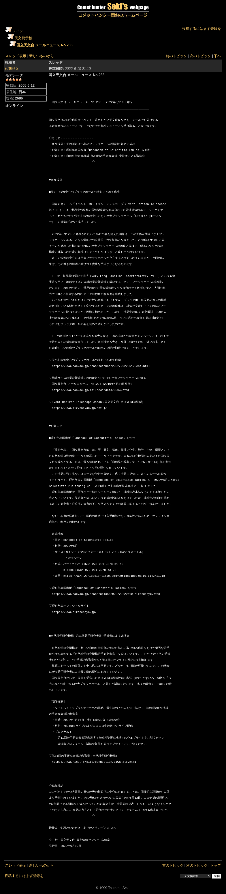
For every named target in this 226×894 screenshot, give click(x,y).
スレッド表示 (15, 56)
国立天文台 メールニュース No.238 (44, 45)
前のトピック (176, 56)
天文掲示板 (23, 38)
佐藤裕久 (12, 69)
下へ (217, 56)
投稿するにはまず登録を (201, 28)
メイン (18, 31)
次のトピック (200, 56)
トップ (215, 865)
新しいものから (41, 56)
